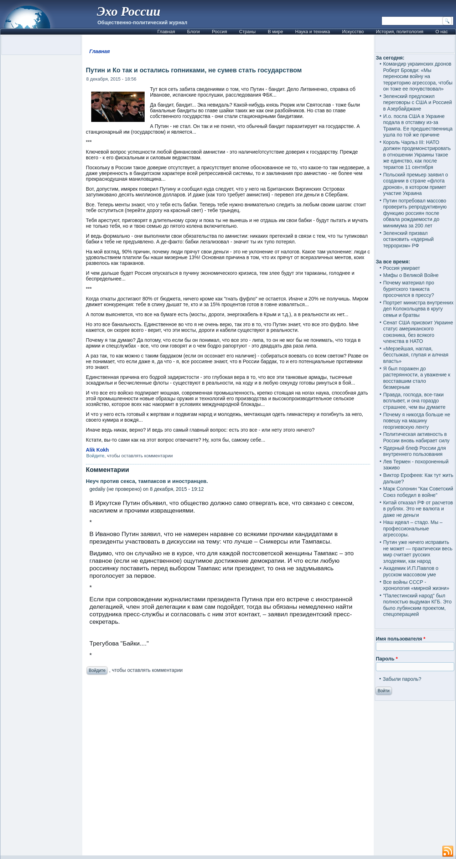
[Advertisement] (228, 767)
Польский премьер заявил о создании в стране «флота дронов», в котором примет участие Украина (415, 184)
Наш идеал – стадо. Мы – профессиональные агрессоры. (412, 528)
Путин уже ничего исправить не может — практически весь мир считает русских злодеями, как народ (417, 551)
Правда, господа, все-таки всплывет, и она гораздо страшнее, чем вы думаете (414, 401)
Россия (219, 31)
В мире (275, 31)
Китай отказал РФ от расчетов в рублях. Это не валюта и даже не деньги (418, 509)
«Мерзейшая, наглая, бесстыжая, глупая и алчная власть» (415, 355)
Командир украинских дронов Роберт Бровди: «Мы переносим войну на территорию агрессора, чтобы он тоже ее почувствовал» (417, 76)
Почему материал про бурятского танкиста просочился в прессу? (408, 289)
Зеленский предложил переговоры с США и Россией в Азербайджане (417, 102)
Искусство (353, 31)
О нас (441, 31)
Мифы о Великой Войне (411, 275)
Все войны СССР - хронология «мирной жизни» (416, 585)
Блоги (193, 31)
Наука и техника (312, 31)
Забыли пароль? (402, 679)
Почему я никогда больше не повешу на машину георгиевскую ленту (416, 421)
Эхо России (128, 11)
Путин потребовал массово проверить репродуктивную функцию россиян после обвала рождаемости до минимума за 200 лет (414, 213)
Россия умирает (401, 268)
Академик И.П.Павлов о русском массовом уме (410, 571)
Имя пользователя (400, 639)
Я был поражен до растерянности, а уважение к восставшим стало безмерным (416, 378)
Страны (247, 31)
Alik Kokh (97, 450)
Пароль (387, 659)
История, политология (399, 31)
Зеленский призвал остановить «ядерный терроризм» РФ (408, 239)
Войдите (95, 455)
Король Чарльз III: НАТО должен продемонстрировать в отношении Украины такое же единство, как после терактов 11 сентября (417, 154)
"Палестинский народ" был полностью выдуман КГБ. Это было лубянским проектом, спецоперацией (417, 605)
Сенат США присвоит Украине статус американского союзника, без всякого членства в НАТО (418, 332)
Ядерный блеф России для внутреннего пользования (414, 451)
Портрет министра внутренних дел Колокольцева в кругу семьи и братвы (418, 309)
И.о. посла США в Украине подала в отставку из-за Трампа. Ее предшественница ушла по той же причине (417, 125)
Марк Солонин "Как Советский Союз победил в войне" (418, 492)
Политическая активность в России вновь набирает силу (416, 437)
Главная (166, 31)
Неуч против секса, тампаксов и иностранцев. (147, 481)
